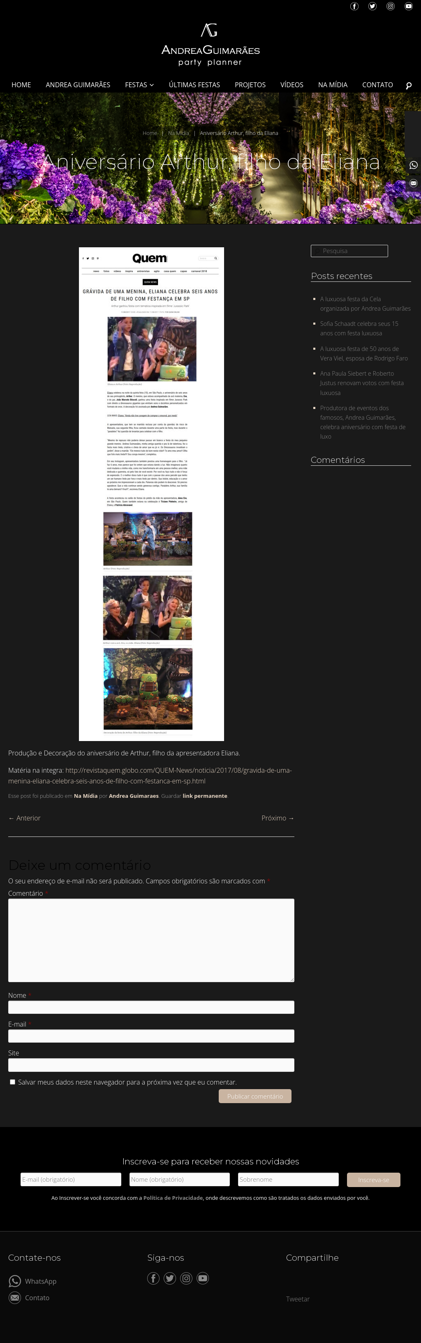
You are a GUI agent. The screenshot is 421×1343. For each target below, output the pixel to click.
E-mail (20, 1024)
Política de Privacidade (173, 1197)
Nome (20, 995)
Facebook (354, 6)
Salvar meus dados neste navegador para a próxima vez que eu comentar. (127, 1082)
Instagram (390, 6)
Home (150, 133)
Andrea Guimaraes (134, 795)
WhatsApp (41, 1281)
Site (13, 1052)
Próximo (277, 818)
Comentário (28, 893)
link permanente (205, 795)
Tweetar (298, 1299)
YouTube (409, 6)
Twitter (372, 6)
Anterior (24, 818)
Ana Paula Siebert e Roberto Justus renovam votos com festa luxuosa (362, 382)
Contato (37, 1297)
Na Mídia (178, 133)
